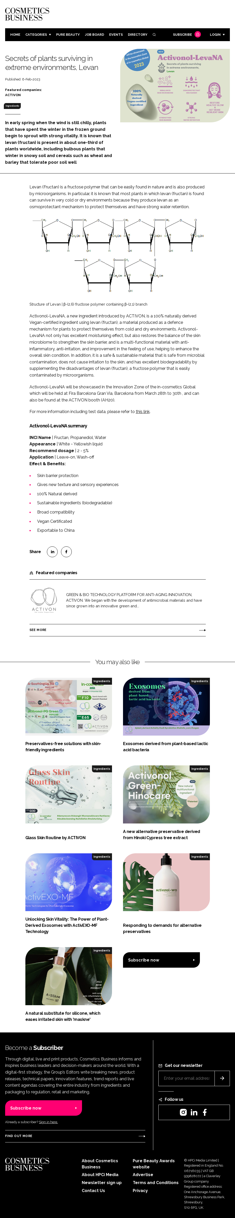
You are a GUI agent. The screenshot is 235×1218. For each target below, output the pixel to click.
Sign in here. (48, 1122)
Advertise (143, 1174)
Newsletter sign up (102, 1182)
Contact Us (93, 1190)
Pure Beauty (68, 34)
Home (15, 34)
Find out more (18, 1136)
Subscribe (186, 34)
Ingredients (12, 106)
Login (215, 34)
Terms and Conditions (156, 1182)
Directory (137, 34)
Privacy (140, 1190)
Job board (94, 34)
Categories (36, 34)
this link (143, 411)
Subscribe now (143, 960)
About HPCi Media (100, 1174)
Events (116, 34)
